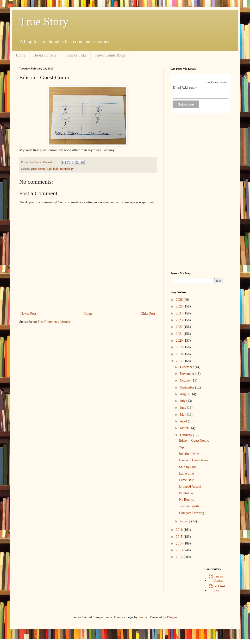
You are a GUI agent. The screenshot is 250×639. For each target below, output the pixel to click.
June (183, 407)
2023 (180, 320)
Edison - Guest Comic (194, 440)
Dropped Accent (190, 486)
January (185, 521)
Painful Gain (187, 493)
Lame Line (186, 473)
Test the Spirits (189, 506)
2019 (180, 347)
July (183, 401)
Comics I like (76, 55)
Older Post (148, 313)
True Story (44, 21)
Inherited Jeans (189, 454)
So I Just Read (219, 588)
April (184, 421)
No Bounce (186, 499)
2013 (180, 550)
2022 (180, 327)
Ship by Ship (187, 467)
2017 (180, 361)
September (187, 387)
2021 (180, 334)
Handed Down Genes (193, 460)
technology (67, 168)
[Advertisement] (201, 192)
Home (20, 55)
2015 (180, 537)
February (186, 435)
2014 (180, 543)
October (186, 380)
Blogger (172, 617)
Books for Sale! (45, 55)
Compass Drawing (191, 513)
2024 (180, 313)
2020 (180, 340)
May (183, 414)
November (187, 374)
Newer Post (28, 313)
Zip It (183, 447)
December (187, 367)
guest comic (38, 168)
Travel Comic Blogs (110, 55)
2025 (180, 306)
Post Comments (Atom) (54, 322)
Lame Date (186, 480)
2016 (180, 530)
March (184, 428)
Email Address (185, 87)
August (185, 394)
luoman (143, 617)
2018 (180, 354)
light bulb (53, 168)
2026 (180, 299)
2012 (180, 557)
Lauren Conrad (218, 578)
